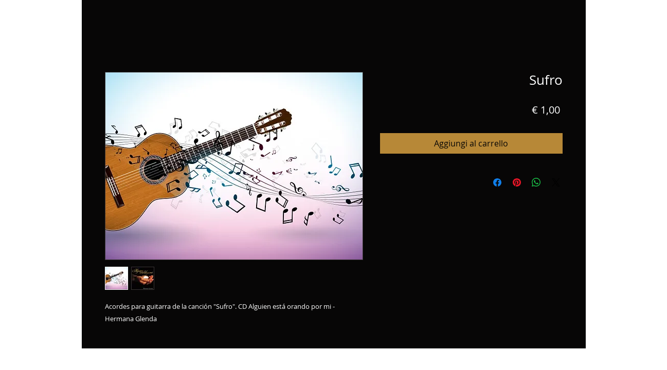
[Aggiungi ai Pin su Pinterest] (517, 182)
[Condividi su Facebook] (497, 182)
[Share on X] (556, 182)
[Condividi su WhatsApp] (536, 182)
